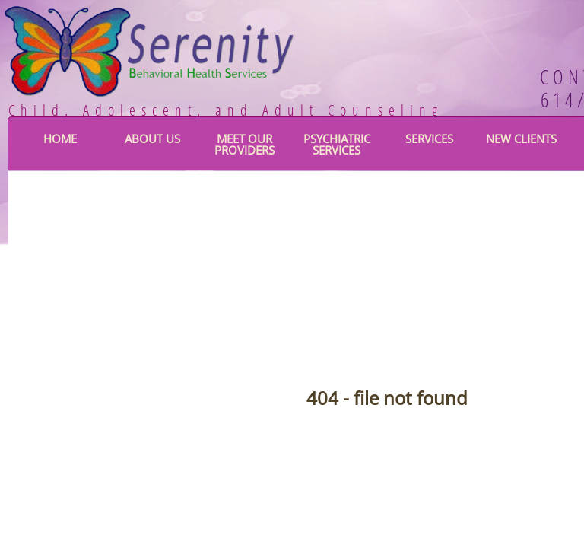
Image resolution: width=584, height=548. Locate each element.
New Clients (521, 138)
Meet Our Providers (244, 144)
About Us (152, 138)
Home (60, 138)
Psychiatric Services (336, 144)
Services (429, 138)
